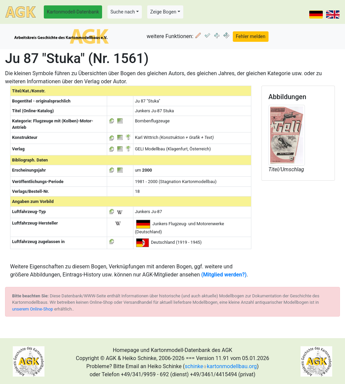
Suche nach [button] (123, 11)
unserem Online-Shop (32, 309)
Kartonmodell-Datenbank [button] (73, 11)
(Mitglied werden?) (224, 274)
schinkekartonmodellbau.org (221, 366)
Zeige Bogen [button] (163, 11)
